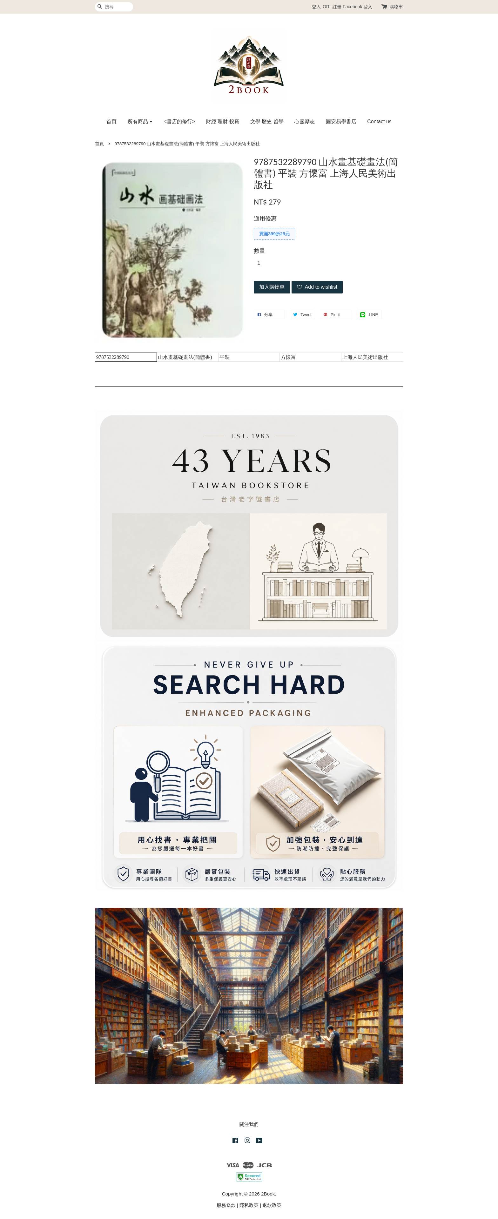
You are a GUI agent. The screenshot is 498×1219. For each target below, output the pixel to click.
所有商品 (140, 121)
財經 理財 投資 (222, 121)
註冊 (337, 6)
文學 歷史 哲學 (267, 121)
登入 (316, 6)
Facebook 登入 (357, 6)
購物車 (396, 6)
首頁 (111, 121)
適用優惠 (265, 218)
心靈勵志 (304, 121)
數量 (259, 251)
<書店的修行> (179, 121)
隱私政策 (249, 1205)
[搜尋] (114, 6)
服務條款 (226, 1205)
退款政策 (271, 1205)
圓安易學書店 (341, 121)
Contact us (379, 121)
